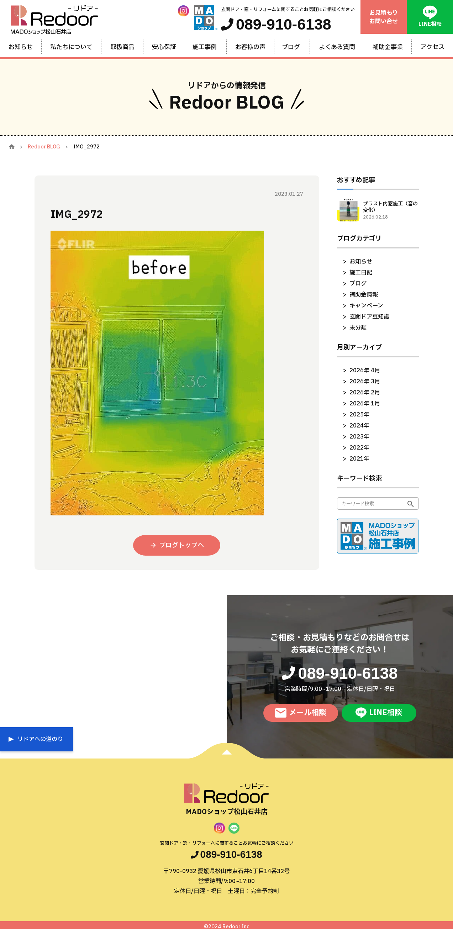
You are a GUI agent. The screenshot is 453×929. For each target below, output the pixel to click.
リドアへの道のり (40, 739)
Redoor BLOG (44, 147)
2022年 (359, 447)
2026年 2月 (364, 392)
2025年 (359, 414)
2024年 (359, 425)
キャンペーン (366, 305)
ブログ (358, 283)
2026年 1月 (364, 403)
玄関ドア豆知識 (369, 317)
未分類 (358, 328)
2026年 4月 (364, 370)
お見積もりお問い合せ (383, 17)
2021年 (359, 459)
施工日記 (360, 272)
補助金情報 (363, 294)
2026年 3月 (364, 381)
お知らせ (360, 261)
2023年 (359, 436)
